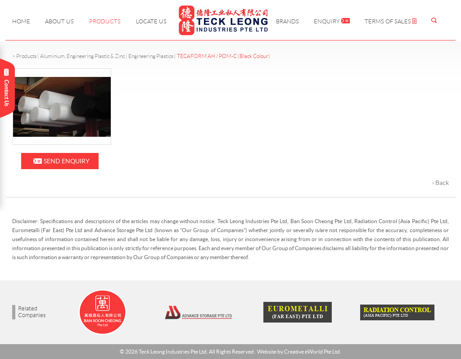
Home (21, 21)
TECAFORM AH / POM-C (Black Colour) (223, 56)
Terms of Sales (390, 21)
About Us (59, 21)
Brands (287, 21)
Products (105, 21)
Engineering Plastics (150, 56)
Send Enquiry (67, 161)
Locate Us (151, 21)
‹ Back (440, 182)
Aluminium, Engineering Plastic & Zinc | (84, 56)
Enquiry (332, 21)
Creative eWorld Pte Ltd (312, 352)
